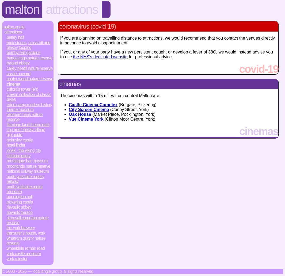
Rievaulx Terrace (20, 212)
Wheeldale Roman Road (26, 248)
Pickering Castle (20, 202)
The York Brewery (21, 227)
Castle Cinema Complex (93, 104)
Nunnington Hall (20, 196)
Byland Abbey (18, 63)
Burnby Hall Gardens (23, 52)
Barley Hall (15, 37)
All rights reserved (78, 271)
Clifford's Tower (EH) (22, 89)
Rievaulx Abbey (19, 207)
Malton (22, 9)
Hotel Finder (16, 145)
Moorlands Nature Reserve (28, 166)
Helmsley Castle (20, 140)
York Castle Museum (24, 253)
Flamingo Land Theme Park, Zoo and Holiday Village (29, 127)
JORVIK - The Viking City (24, 150)
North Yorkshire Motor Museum (25, 189)
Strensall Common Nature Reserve (28, 220)
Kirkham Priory (19, 156)
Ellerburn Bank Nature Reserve (25, 117)
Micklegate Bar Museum (27, 161)
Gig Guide (14, 134)
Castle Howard (18, 73)
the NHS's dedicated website (100, 57)
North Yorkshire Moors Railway (25, 179)
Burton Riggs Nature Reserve (29, 58)
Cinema (13, 84)
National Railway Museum (28, 171)
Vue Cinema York (86, 119)
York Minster (17, 258)
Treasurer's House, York (26, 233)
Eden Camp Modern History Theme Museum (29, 107)
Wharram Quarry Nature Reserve (26, 240)
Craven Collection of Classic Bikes (29, 97)
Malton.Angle (13, 27)
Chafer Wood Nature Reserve (30, 78)
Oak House (80, 114)
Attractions (72, 9)
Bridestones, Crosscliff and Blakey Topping (28, 45)
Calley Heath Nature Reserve (29, 68)
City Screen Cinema (89, 109)
